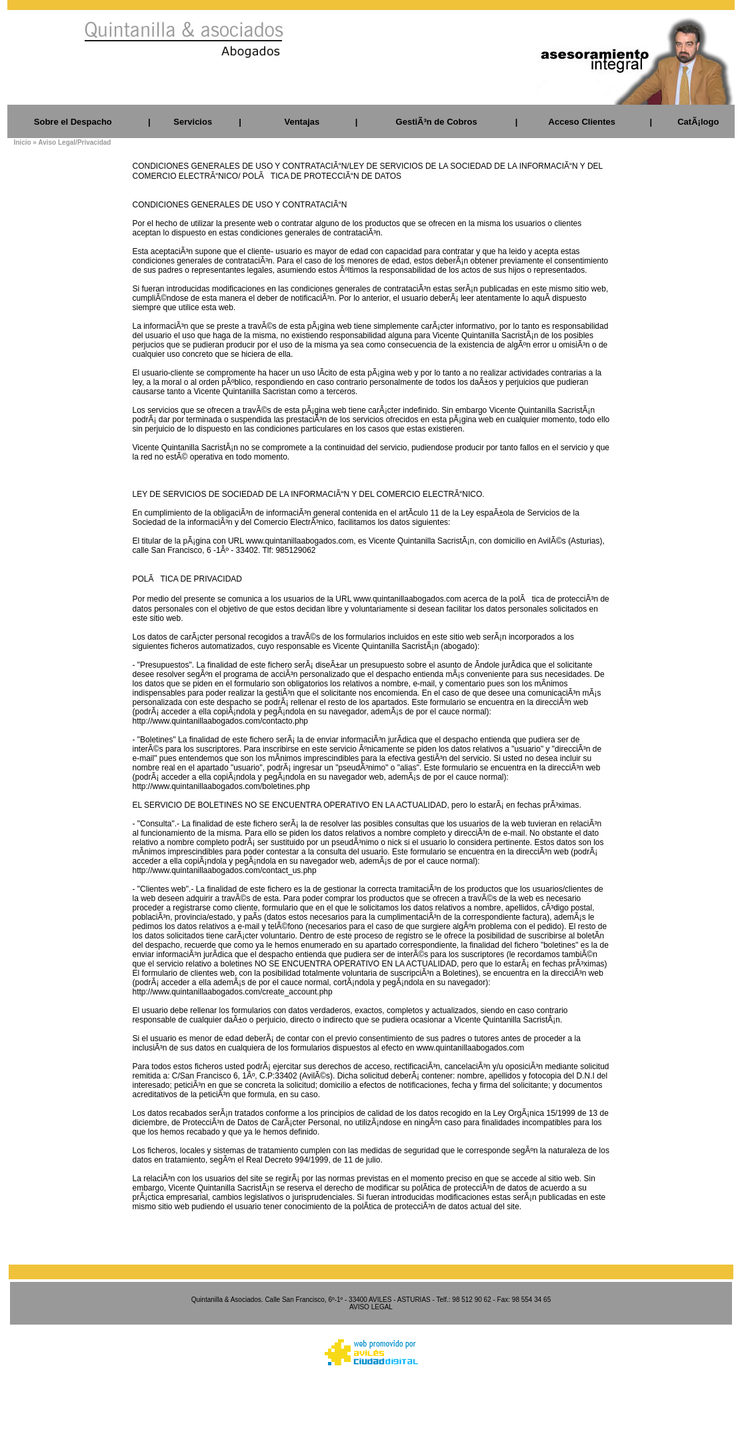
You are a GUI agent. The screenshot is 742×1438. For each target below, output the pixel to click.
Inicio (22, 142)
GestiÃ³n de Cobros (436, 122)
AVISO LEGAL (371, 1307)
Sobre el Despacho (73, 122)
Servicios (192, 122)
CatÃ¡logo (698, 122)
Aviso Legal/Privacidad (74, 142)
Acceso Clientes (582, 122)
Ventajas (301, 122)
